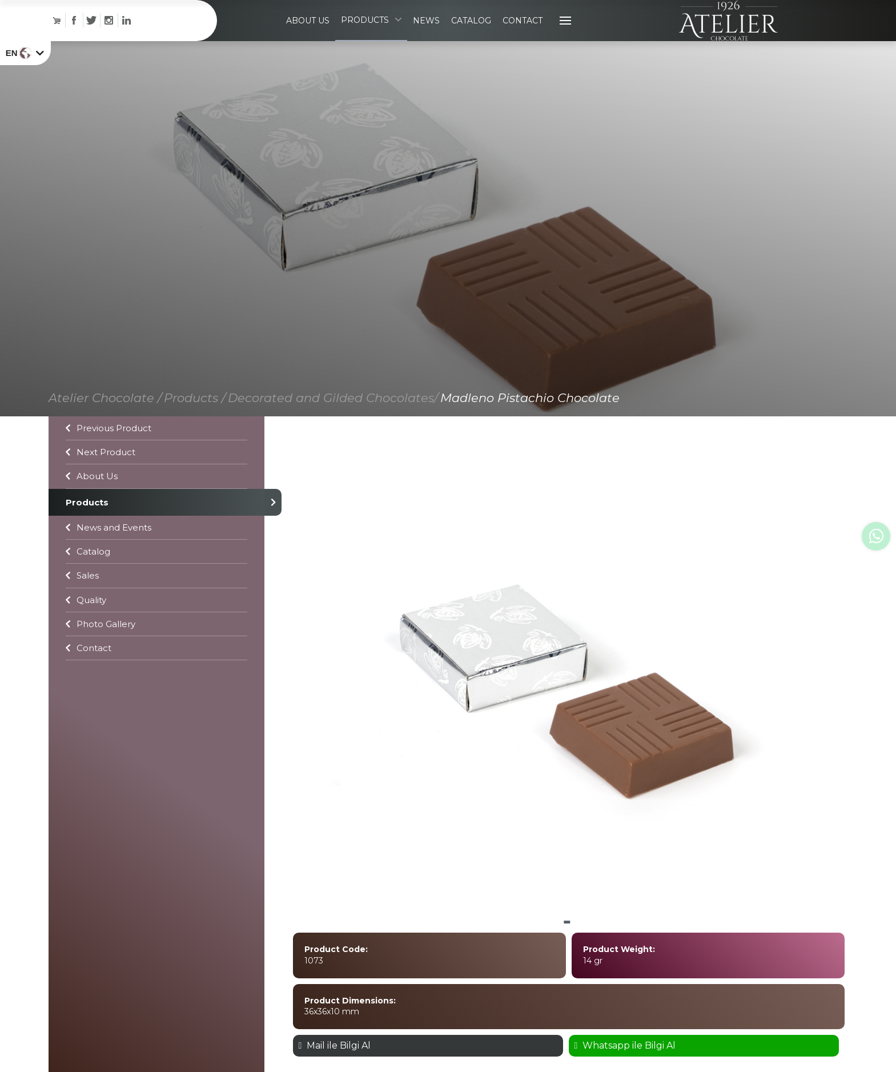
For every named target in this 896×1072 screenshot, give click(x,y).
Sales (82, 602)
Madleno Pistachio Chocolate (530, 425)
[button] (567, 950)
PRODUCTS (370, 34)
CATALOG (470, 34)
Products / (195, 425)
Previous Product (108, 455)
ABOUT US (306, 34)
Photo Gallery (100, 651)
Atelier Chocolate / (105, 425)
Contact (88, 675)
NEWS (425, 34)
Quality (86, 627)
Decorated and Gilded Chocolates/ (333, 425)
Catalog (88, 578)
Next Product (100, 479)
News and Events (108, 554)
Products (156, 529)
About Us (92, 503)
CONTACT (521, 34)
